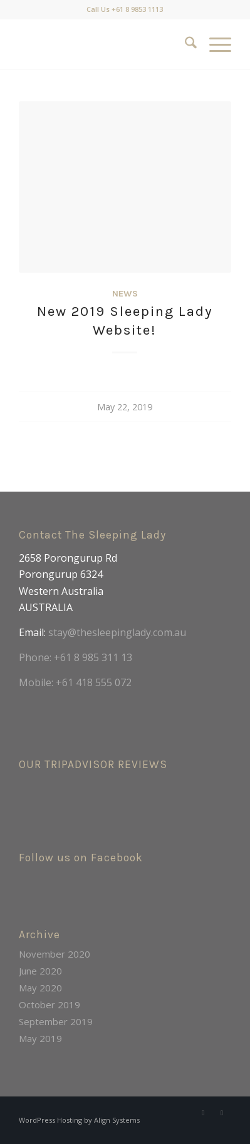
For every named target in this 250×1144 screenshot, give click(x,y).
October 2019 (49, 1004)
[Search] (184, 44)
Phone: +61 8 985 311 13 (75, 657)
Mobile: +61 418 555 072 (75, 682)
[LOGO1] (104, 44)
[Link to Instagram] (221, 1112)
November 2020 (54, 954)
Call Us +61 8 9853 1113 (124, 9)
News (125, 293)
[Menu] (214, 44)
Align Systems (117, 1120)
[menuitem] (184, 44)
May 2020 (40, 987)
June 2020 (40, 970)
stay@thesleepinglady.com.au (117, 632)
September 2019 (56, 1021)
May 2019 (40, 1038)
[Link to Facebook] (203, 1112)
